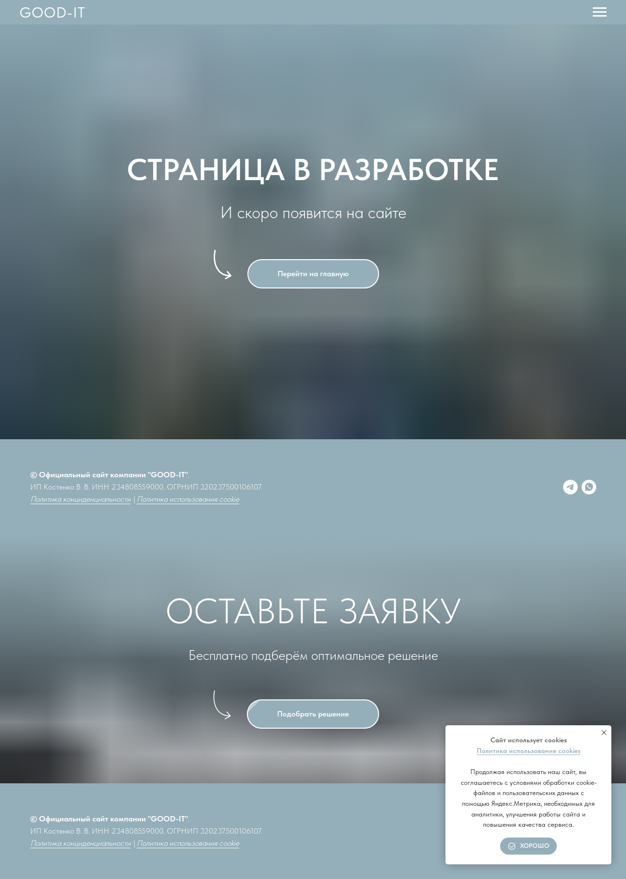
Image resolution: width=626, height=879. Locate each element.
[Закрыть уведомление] (604, 732)
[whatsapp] (589, 487)
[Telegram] (570, 487)
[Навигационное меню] (599, 12)
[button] (313, 714)
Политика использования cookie (188, 499)
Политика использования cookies (529, 751)
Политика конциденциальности (80, 499)
